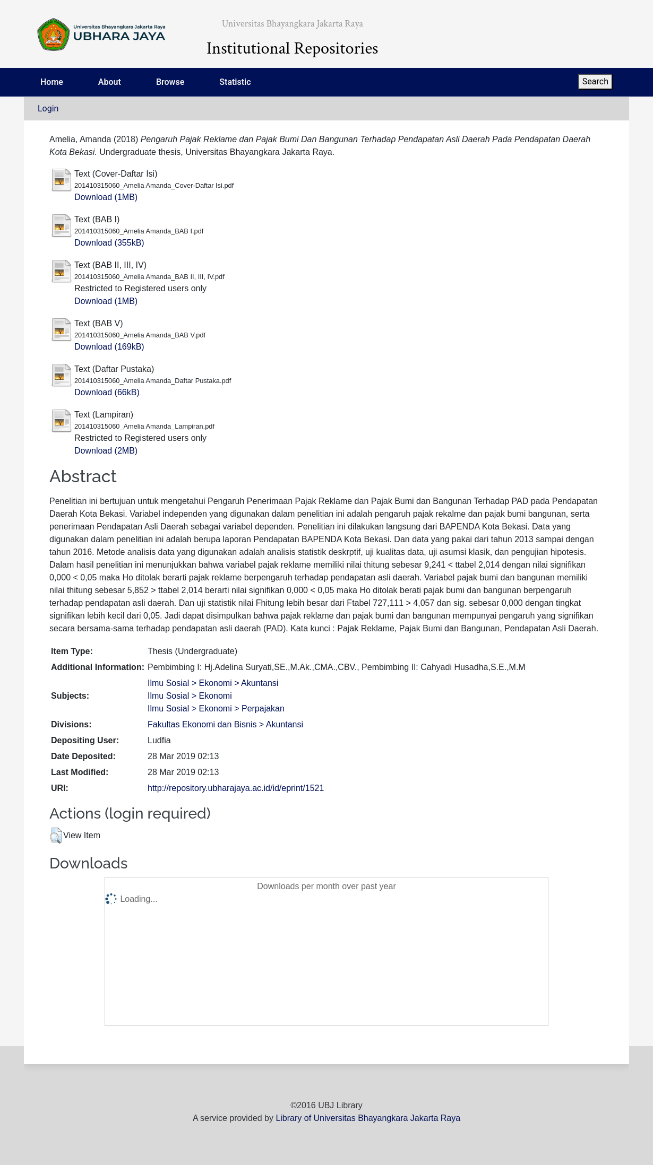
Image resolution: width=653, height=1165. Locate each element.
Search (595, 81)
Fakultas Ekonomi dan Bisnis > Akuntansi (225, 724)
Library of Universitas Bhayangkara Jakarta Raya (368, 1118)
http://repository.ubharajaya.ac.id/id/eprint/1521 (236, 788)
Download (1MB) (106, 197)
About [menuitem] (109, 82)
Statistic (235, 82)
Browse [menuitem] (170, 82)
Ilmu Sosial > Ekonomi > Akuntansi (213, 683)
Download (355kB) (109, 242)
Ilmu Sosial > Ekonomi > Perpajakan (216, 708)
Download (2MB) (106, 450)
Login (48, 108)
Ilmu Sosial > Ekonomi (190, 695)
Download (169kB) (109, 346)
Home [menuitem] (51, 82)
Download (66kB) (107, 392)
